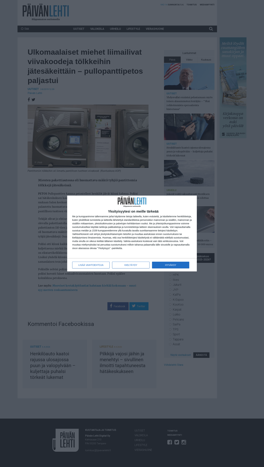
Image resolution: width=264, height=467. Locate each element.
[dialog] (132, 233)
